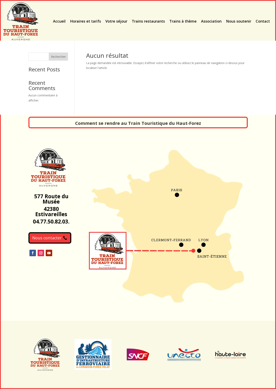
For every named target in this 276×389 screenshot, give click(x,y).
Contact (263, 21)
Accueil (59, 21)
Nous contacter (47, 238)
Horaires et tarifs (85, 21)
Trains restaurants (148, 21)
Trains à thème (183, 21)
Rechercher (58, 57)
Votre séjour (116, 21)
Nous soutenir (238, 21)
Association (211, 21)
